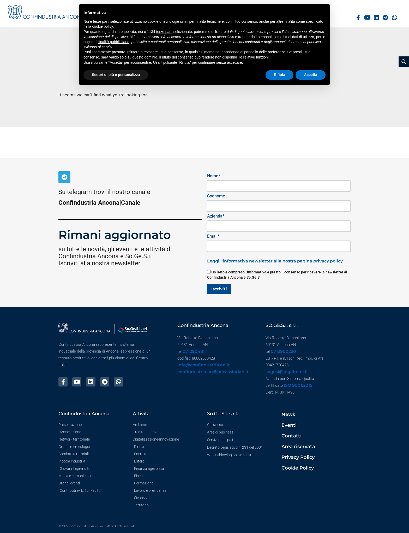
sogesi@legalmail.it (287, 371)
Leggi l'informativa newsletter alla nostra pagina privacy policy (275, 261)
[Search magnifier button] (404, 61)
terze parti (164, 32)
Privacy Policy (298, 457)
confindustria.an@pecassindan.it (213, 371)
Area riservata (298, 446)
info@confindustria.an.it (203, 364)
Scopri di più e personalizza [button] (116, 75)
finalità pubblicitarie (113, 42)
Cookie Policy (297, 468)
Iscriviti (219, 288)
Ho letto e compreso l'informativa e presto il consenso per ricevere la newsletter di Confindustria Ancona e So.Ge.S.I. (277, 274)
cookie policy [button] (102, 26)
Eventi (289, 425)
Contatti (291, 436)
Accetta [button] (310, 75)
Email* (213, 236)
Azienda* (215, 216)
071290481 (193, 351)
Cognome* (217, 196)
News (288, 414)
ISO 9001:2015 (298, 385)
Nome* (213, 175)
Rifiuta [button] (279, 75)
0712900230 (283, 351)
